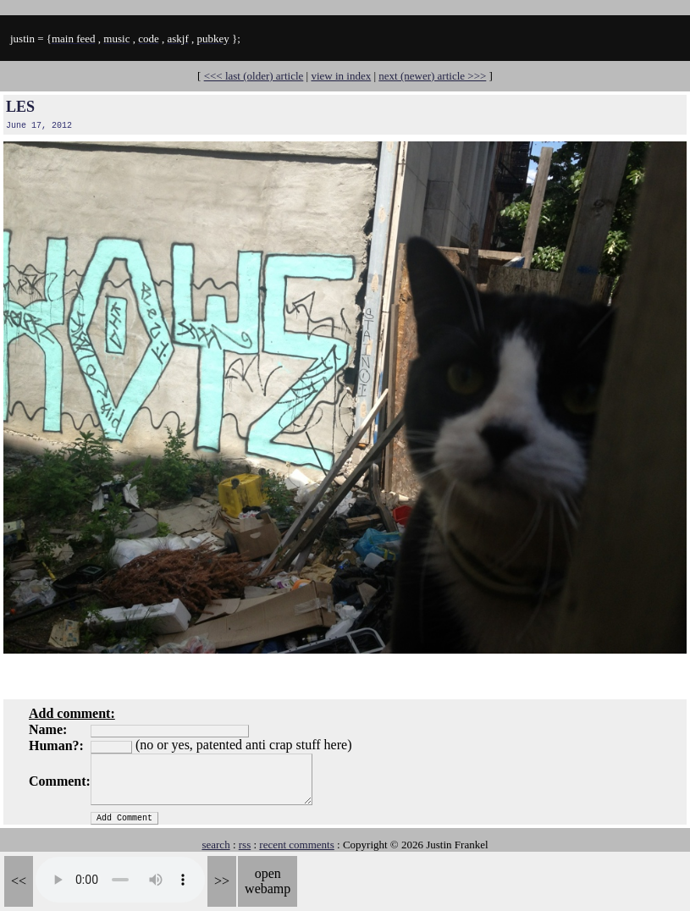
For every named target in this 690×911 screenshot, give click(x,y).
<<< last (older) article (254, 75)
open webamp (267, 881)
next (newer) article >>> (432, 75)
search (215, 844)
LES (20, 106)
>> (221, 881)
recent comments (296, 844)
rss (245, 844)
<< (18, 881)
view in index (341, 75)
